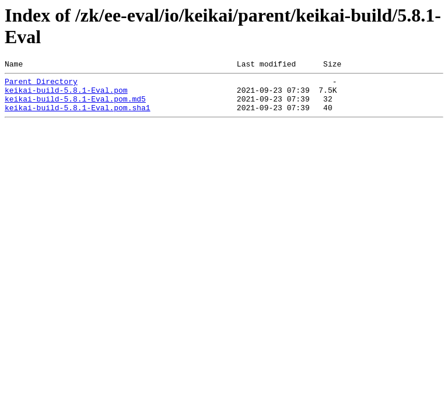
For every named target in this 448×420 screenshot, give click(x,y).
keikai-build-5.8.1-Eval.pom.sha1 (77, 116)
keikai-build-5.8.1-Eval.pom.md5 (75, 105)
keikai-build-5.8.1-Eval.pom (66, 95)
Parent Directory (41, 84)
